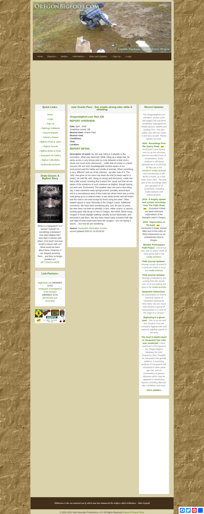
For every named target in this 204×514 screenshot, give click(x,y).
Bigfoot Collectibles (50, 160)
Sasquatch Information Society (92, 228)
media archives (154, 257)
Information (79, 56)
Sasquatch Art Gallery (50, 155)
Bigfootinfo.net (44, 283)
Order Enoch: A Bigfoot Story (50, 177)
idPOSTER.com (50, 298)
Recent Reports (50, 133)
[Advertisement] (102, 81)
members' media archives (154, 170)
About (126, 512)
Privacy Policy (137, 512)
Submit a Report (50, 137)
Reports (51, 56)
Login (128, 56)
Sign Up (116, 56)
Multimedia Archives (50, 164)
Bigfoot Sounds (50, 146)
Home (40, 56)
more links (50, 301)
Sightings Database (50, 128)
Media (64, 56)
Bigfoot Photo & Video (50, 142)
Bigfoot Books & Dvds (50, 151)
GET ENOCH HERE (49, 262)
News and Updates (98, 56)
